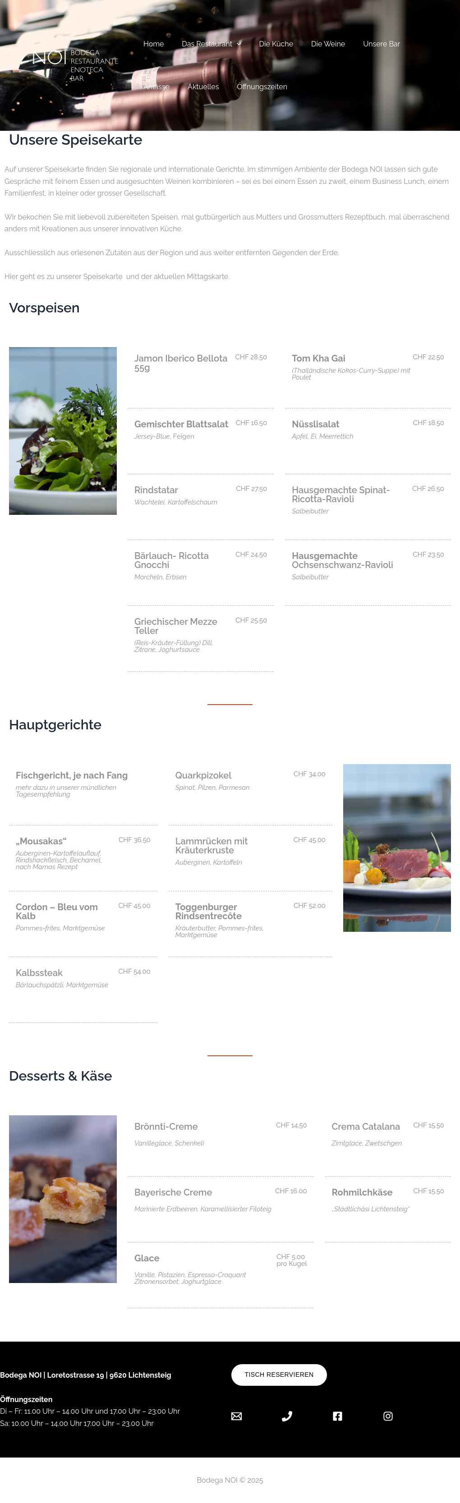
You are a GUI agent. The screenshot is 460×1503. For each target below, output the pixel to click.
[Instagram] (388, 1416)
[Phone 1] (287, 1416)
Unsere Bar (365, 44)
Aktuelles (197, 86)
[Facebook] (337, 1416)
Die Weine (315, 44)
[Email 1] (243, 1416)
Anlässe (155, 86)
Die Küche (267, 44)
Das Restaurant (205, 44)
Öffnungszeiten (253, 86)
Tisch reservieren (279, 1374)
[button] (231, 44)
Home (152, 44)
